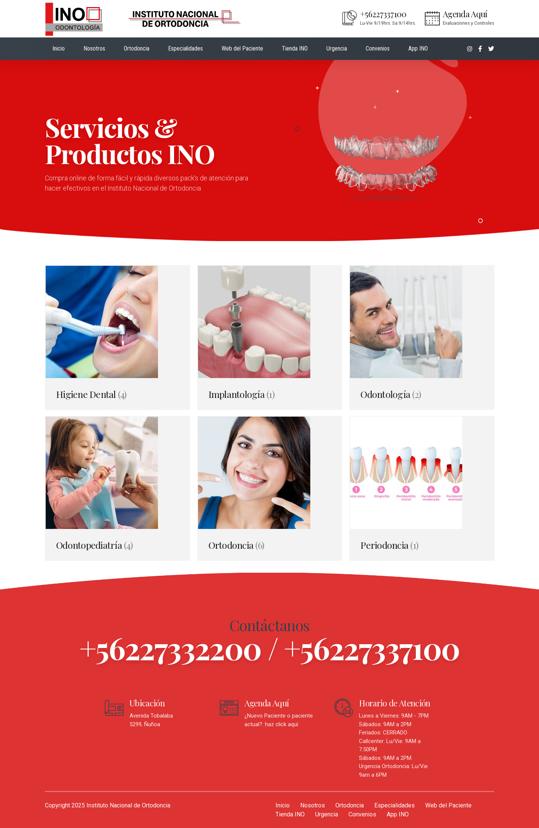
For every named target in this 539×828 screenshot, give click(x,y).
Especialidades (185, 48)
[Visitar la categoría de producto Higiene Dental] (117, 337)
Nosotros (94, 48)
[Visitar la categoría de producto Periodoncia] (421, 488)
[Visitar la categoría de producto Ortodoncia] (269, 488)
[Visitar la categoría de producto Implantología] (269, 337)
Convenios (378, 48)
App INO (418, 48)
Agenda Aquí (266, 703)
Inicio (58, 48)
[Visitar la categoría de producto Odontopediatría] (117, 488)
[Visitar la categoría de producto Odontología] (421, 337)
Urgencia (336, 48)
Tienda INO (295, 48)
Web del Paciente (242, 48)
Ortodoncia (136, 48)
